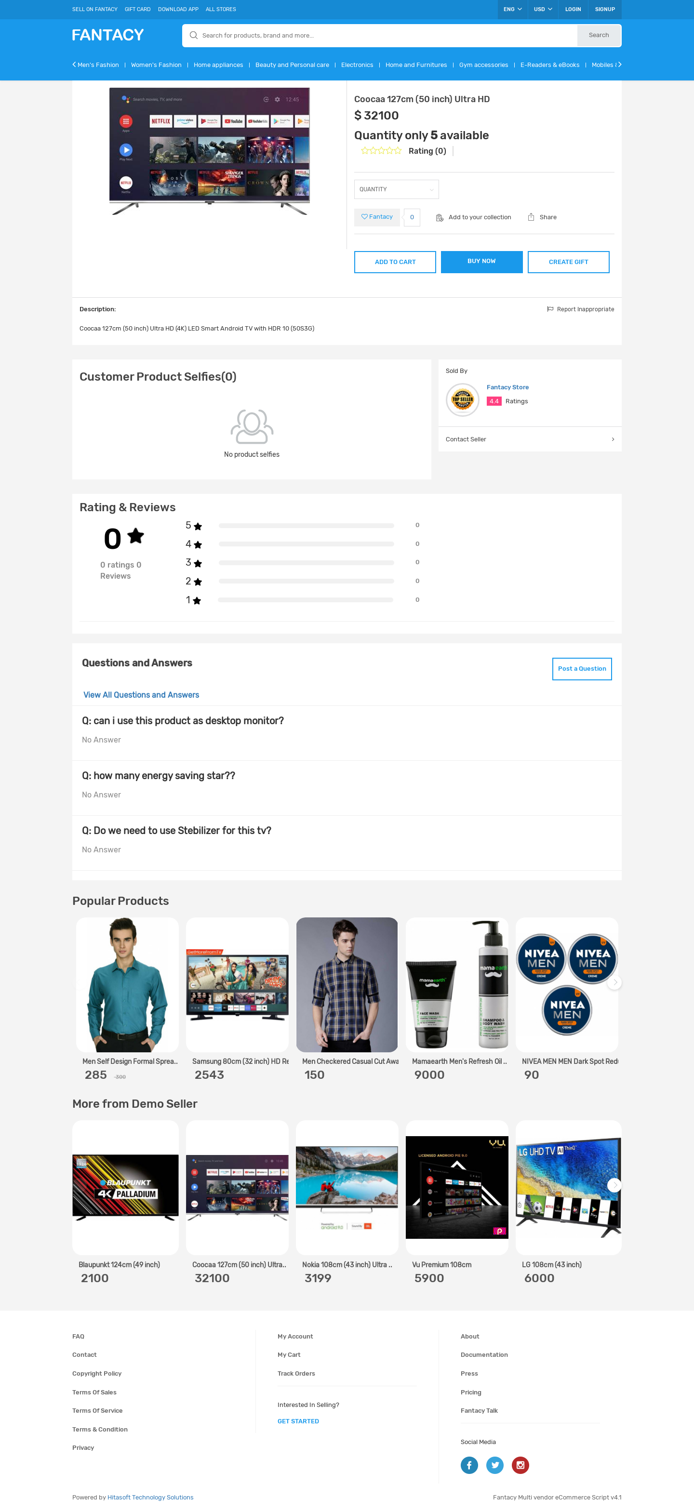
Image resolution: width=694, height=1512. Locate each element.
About (470, 1336)
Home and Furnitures (416, 64)
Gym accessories (483, 64)
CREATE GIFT (568, 261)
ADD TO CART (395, 261)
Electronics (357, 64)
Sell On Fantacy (95, 9)
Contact (84, 1354)
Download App (178, 9)
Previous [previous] (81, 987)
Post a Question (582, 668)
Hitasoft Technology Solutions (150, 1497)
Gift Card (138, 9)
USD (543, 9)
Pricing (471, 1392)
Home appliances (218, 64)
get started (298, 1421)
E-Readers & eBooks (550, 64)
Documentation (484, 1354)
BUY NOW (481, 261)
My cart (289, 1354)
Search (599, 35)
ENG (513, 9)
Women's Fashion (156, 64)
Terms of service (97, 1410)
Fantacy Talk (479, 1410)
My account (295, 1336)
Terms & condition (100, 1429)
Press (469, 1373)
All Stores (221, 9)
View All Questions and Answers (141, 695)
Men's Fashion (98, 64)
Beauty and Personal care (292, 64)
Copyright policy (96, 1373)
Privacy (83, 1447)
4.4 (494, 401)
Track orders (296, 1373)
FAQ (78, 1336)
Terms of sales (94, 1392)
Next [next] (616, 987)
